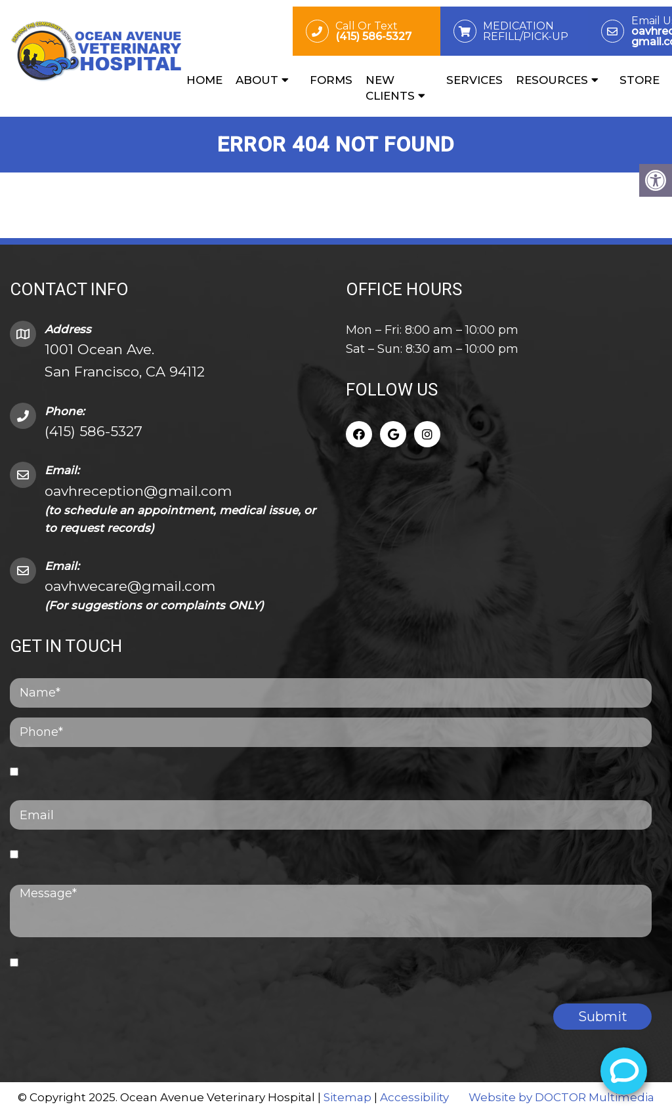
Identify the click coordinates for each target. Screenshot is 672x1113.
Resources (552, 80)
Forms (331, 80)
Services (474, 80)
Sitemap (347, 1097)
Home (204, 80)
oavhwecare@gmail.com (130, 586)
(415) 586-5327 (93, 431)
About (257, 80)
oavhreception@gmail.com (138, 491)
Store (640, 80)
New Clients (390, 87)
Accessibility (414, 1097)
